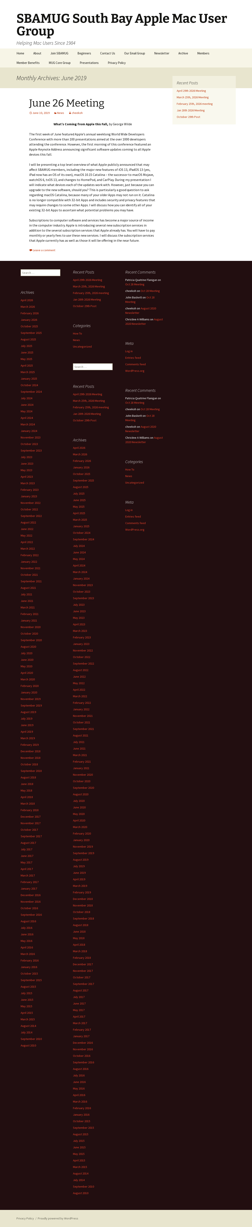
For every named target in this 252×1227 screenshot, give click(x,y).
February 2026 (30, 313)
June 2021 (27, 601)
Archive (183, 53)
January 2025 (29, 378)
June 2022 (27, 529)
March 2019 (28, 738)
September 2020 (31, 640)
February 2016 (30, 960)
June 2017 (27, 856)
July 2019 (26, 718)
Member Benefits (28, 63)
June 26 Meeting (66, 103)
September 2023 (31, 450)
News (60, 113)
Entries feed (133, 358)
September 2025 (31, 333)
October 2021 (29, 575)
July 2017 (26, 849)
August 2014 (28, 1026)
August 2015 (28, 986)
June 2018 (27, 784)
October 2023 (29, 444)
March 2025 (28, 372)
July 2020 (26, 653)
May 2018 (26, 790)
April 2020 (27, 673)
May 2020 (26, 666)
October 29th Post (188, 117)
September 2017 (31, 836)
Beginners (84, 53)
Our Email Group (134, 53)
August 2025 (28, 339)
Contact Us (107, 53)
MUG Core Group (60, 63)
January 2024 (29, 431)
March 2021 (28, 607)
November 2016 (30, 901)
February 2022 (30, 555)
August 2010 (28, 1045)
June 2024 (27, 405)
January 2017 (29, 888)
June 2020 (27, 660)
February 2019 (30, 745)
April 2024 (27, 418)
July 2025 (26, 346)
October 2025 (29, 326)
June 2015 (27, 1000)
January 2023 (29, 496)
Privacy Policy (117, 63)
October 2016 (29, 908)
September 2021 (31, 581)
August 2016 (28, 921)
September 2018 (31, 771)
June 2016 (27, 934)
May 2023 (26, 470)
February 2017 (30, 882)
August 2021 (28, 588)
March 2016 (28, 954)
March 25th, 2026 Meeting (193, 97)
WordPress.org (134, 371)
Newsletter (161, 53)
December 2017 (30, 816)
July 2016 (26, 928)
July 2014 (26, 1032)
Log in (129, 351)
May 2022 (26, 535)
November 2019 (30, 699)
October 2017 (29, 830)
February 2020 (30, 686)
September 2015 (31, 980)
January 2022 (29, 562)
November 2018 (30, 758)
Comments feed (135, 364)
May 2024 (26, 411)
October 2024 (29, 385)
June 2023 (27, 463)
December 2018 (30, 751)
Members (203, 53)
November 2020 (30, 627)
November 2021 (30, 568)
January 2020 (29, 692)
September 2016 (31, 915)
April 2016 (27, 947)
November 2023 (30, 437)
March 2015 (28, 1019)
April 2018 (27, 797)
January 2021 (29, 620)
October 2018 (29, 764)
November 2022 (30, 503)
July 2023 (26, 457)
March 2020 (28, 679)
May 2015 (26, 1006)
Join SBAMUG (59, 53)
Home (20, 53)
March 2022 (28, 548)
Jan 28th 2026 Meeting (191, 110)
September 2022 (31, 516)
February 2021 (30, 614)
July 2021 (26, 594)
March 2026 (28, 307)
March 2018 (28, 803)
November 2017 (30, 823)
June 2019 (27, 725)
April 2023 (27, 477)
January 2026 (29, 320)
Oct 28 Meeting (134, 284)
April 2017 (27, 869)
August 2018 (28, 777)
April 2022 (27, 542)
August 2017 (28, 843)
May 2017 (26, 862)
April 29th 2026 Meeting (191, 91)
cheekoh (77, 113)
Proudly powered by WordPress (58, 1218)
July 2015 (26, 993)
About (37, 53)
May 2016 (26, 941)
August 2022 (28, 522)
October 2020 (29, 633)
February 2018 (30, 810)
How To (77, 333)
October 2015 (29, 973)
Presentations (89, 63)
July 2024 (26, 398)
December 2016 (30, 895)
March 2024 (28, 424)
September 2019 (31, 705)
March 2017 (28, 875)
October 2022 (29, 509)
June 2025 (27, 352)
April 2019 (27, 732)
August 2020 (28, 647)
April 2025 (27, 365)
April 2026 (27, 300)
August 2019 (28, 712)
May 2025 (26, 359)
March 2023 (28, 483)
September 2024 (31, 392)
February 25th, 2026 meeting (195, 104)
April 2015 (27, 1013)
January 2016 (29, 967)
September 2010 (31, 1039)
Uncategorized (82, 346)
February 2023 (30, 490)
